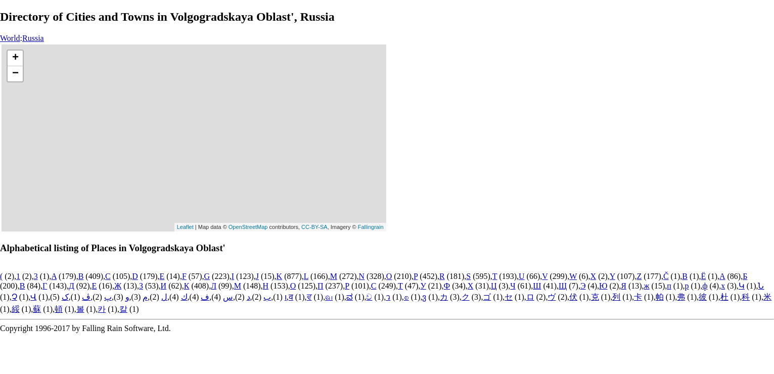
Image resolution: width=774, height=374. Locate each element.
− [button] (15, 73)
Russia (33, 38)
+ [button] (15, 58)
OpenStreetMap (248, 227)
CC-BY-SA (314, 227)
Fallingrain (371, 227)
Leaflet (185, 227)
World (10, 38)
